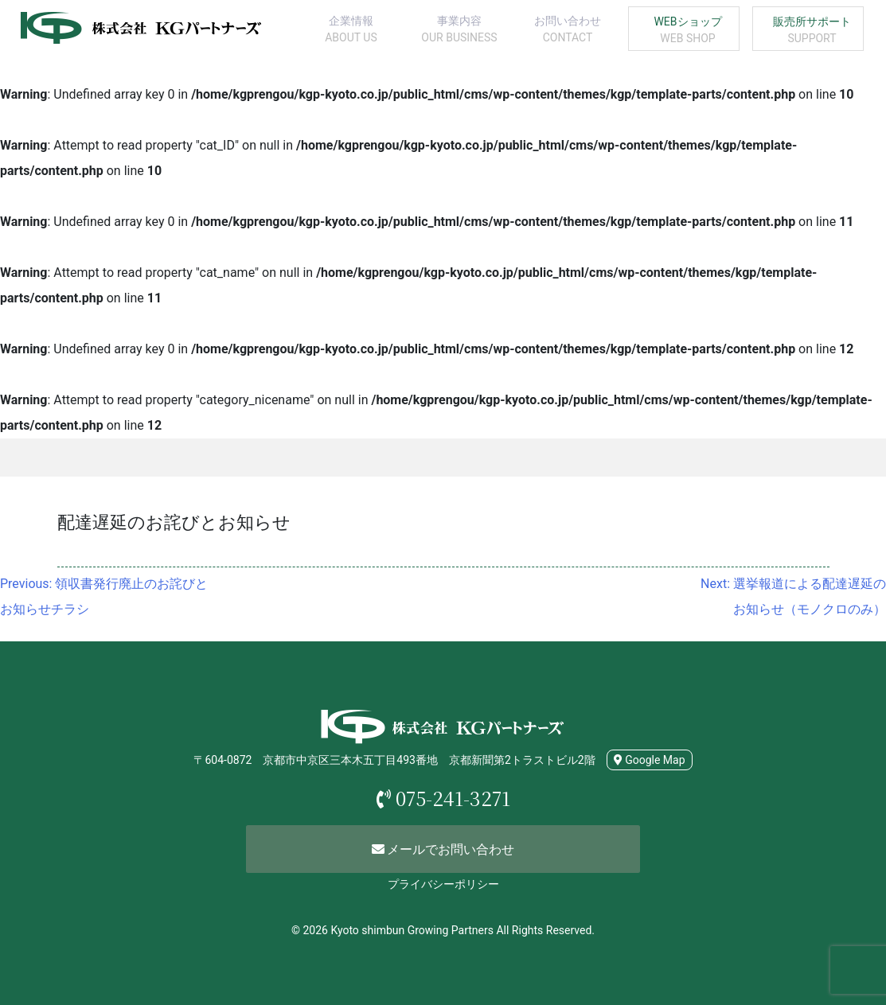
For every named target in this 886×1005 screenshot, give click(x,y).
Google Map (649, 760)
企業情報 (351, 30)
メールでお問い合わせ (443, 849)
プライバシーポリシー (443, 884)
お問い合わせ (567, 30)
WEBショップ (688, 31)
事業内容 (459, 30)
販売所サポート (812, 31)
